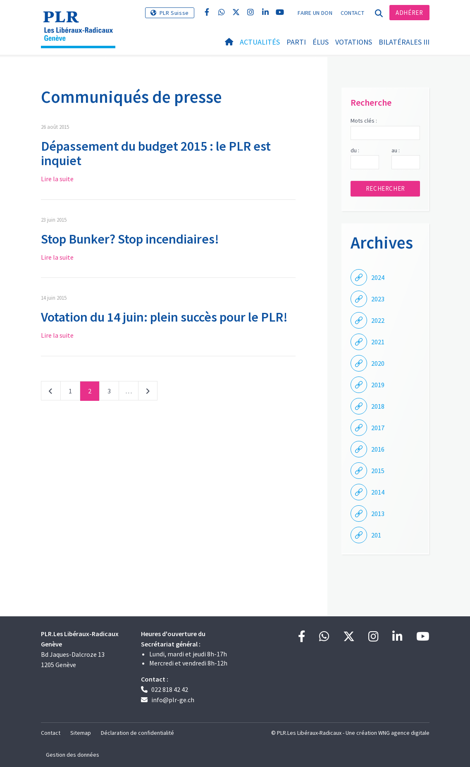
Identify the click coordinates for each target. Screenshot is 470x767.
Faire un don (315, 13)
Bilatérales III (404, 42)
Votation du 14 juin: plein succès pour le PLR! (164, 317)
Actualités (260, 42)
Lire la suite (57, 179)
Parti (296, 42)
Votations (353, 42)
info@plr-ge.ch (172, 700)
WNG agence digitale (403, 732)
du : (355, 150)
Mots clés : (364, 120)
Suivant (147, 392)
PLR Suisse (174, 13)
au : (395, 150)
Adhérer (409, 13)
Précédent (50, 392)
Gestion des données (72, 754)
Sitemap (80, 732)
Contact (352, 13)
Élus (321, 42)
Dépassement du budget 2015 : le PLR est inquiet (156, 153)
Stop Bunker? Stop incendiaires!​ (130, 239)
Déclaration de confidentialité (137, 732)
